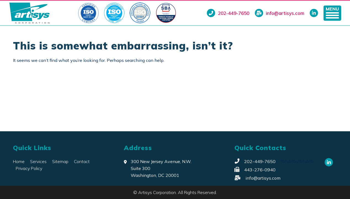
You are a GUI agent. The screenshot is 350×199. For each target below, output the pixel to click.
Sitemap (60, 161)
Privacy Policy (29, 168)
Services (38, 161)
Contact (82, 161)
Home (19, 161)
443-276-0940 (255, 169)
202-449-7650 (228, 13)
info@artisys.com (279, 13)
